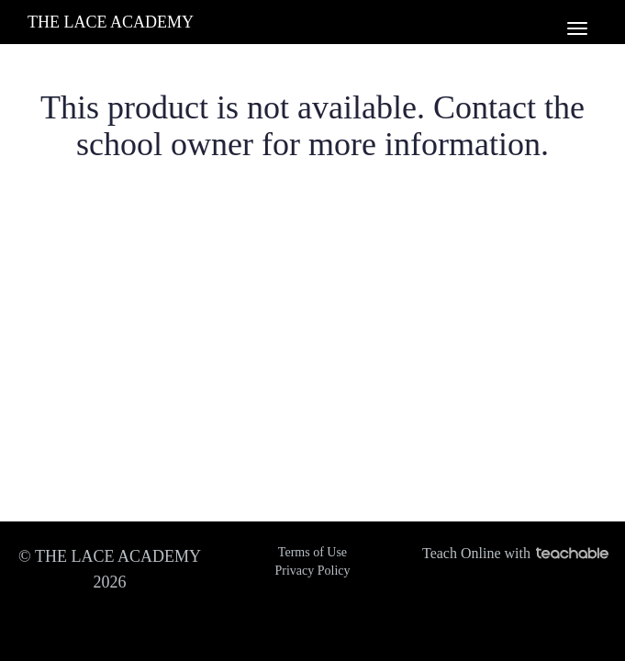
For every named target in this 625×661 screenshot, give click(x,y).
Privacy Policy (312, 570)
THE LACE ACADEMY (111, 22)
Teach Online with (515, 553)
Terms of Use (312, 552)
